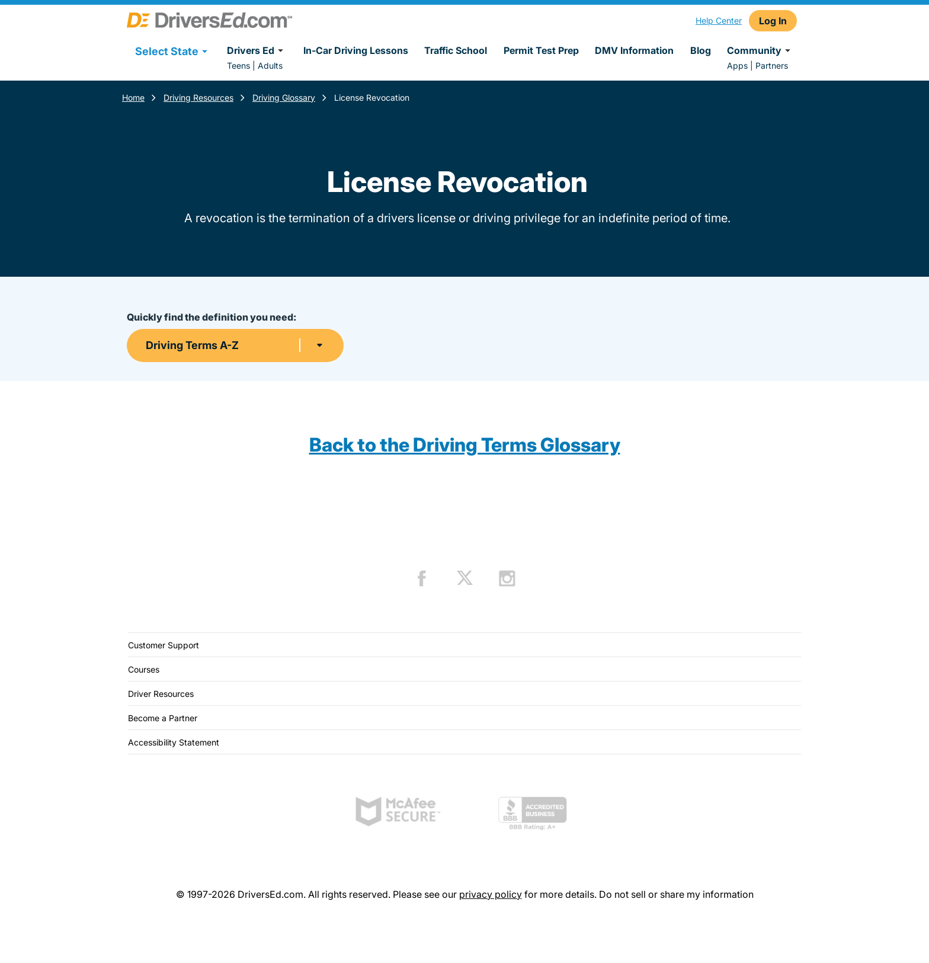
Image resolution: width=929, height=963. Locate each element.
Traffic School (455, 50)
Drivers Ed (257, 50)
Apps (737, 65)
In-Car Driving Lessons (355, 50)
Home (133, 97)
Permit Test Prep (541, 50)
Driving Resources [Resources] (198, 97)
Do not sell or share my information (676, 894)
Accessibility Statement (173, 742)
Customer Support (163, 645)
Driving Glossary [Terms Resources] (283, 97)
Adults (270, 65)
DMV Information (634, 50)
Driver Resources (161, 694)
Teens (238, 65)
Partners (771, 65)
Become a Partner (162, 718)
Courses (143, 669)
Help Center (719, 20)
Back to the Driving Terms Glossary (464, 444)
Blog (700, 50)
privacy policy (490, 894)
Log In (773, 21)
